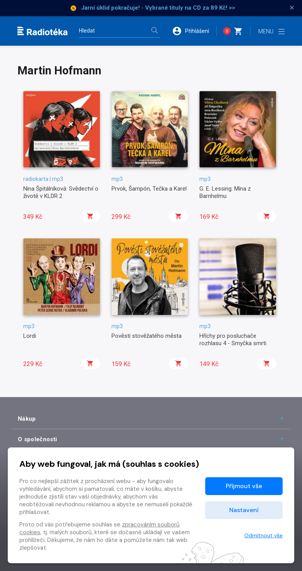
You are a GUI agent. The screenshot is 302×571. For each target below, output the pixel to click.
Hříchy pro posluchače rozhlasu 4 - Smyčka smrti (232, 339)
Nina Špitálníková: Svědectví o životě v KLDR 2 (60, 192)
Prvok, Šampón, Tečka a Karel (149, 188)
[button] (194, 31)
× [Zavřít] (292, 7)
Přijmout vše (244, 486)
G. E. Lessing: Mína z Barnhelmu (225, 192)
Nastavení (244, 510)
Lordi (29, 335)
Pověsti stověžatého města (147, 335)
